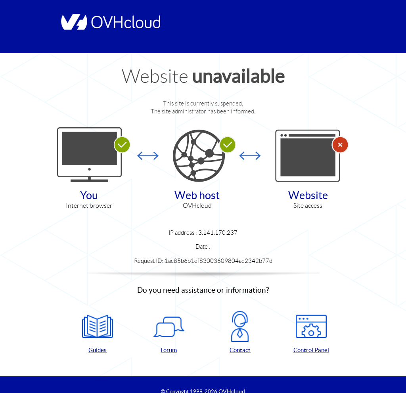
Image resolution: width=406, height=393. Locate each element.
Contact (239, 332)
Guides (97, 332)
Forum (168, 332)
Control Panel (311, 332)
